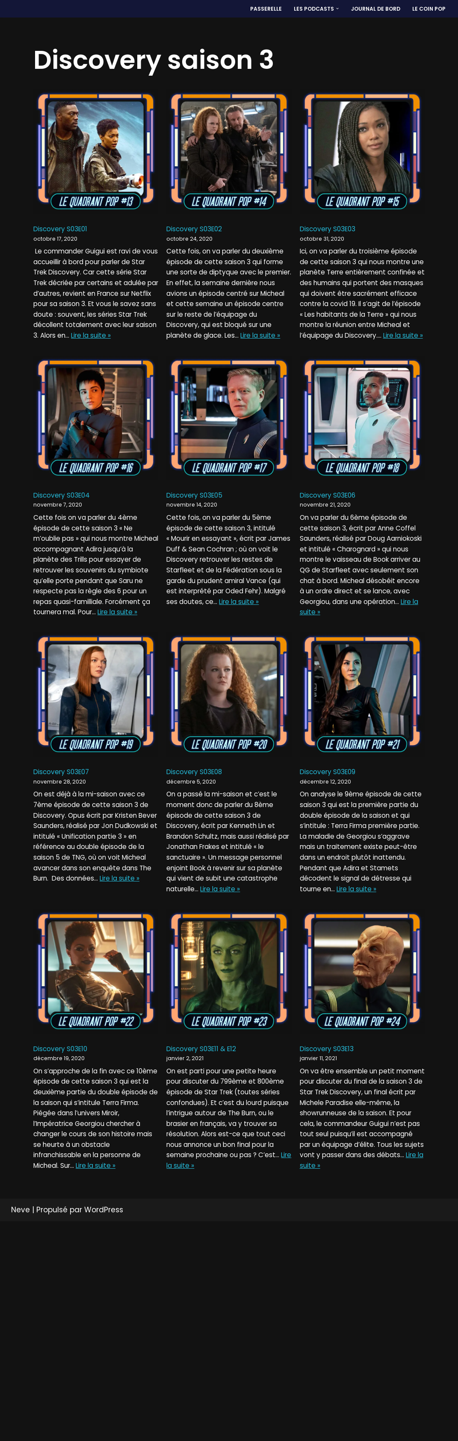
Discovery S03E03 (332, 231)
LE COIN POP (428, 9)
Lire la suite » (208, 380)
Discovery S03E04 (65, 556)
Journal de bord (371, 9)
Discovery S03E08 (199, 883)
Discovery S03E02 (199, 231)
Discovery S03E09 (332, 883)
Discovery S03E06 (332, 556)
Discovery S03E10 (64, 1208)
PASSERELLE (253, 9)
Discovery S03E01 (64, 231)
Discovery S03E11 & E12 (206, 1208)
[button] (330, 8)
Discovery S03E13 (331, 1208)
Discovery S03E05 (199, 556)
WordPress (103, 1429)
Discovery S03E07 (65, 883)
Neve (20, 1429)
